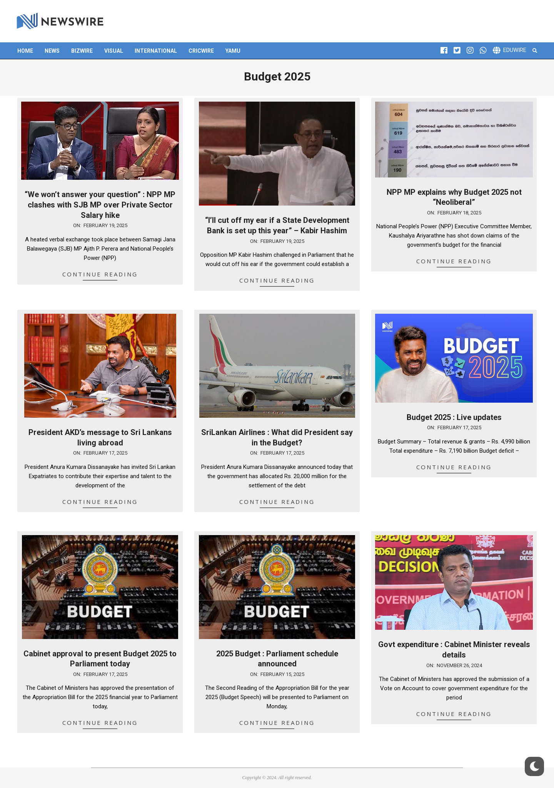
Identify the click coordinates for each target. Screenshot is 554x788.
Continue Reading (100, 274)
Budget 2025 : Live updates (454, 417)
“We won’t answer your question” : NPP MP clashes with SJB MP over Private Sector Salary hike (100, 204)
